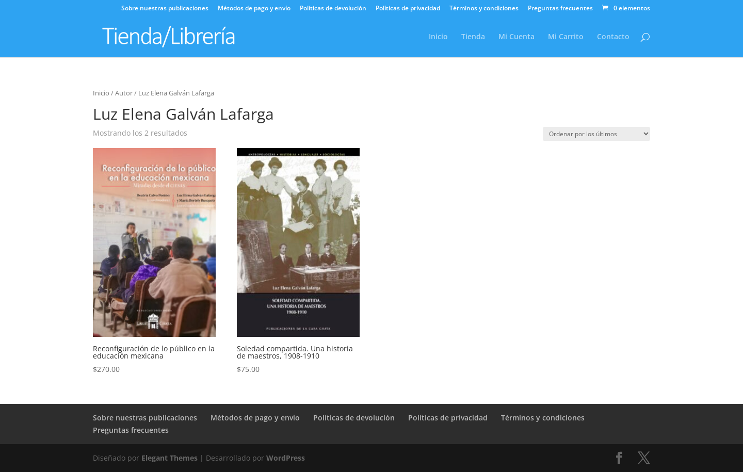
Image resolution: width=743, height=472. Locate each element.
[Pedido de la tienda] (596, 134)
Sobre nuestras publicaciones (164, 8)
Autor (124, 92)
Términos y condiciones (484, 8)
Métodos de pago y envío (254, 8)
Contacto (613, 37)
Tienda (473, 37)
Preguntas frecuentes (560, 8)
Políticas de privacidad (408, 8)
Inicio (438, 37)
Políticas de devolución (333, 8)
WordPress (285, 458)
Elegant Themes (169, 458)
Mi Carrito (566, 37)
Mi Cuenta (516, 37)
